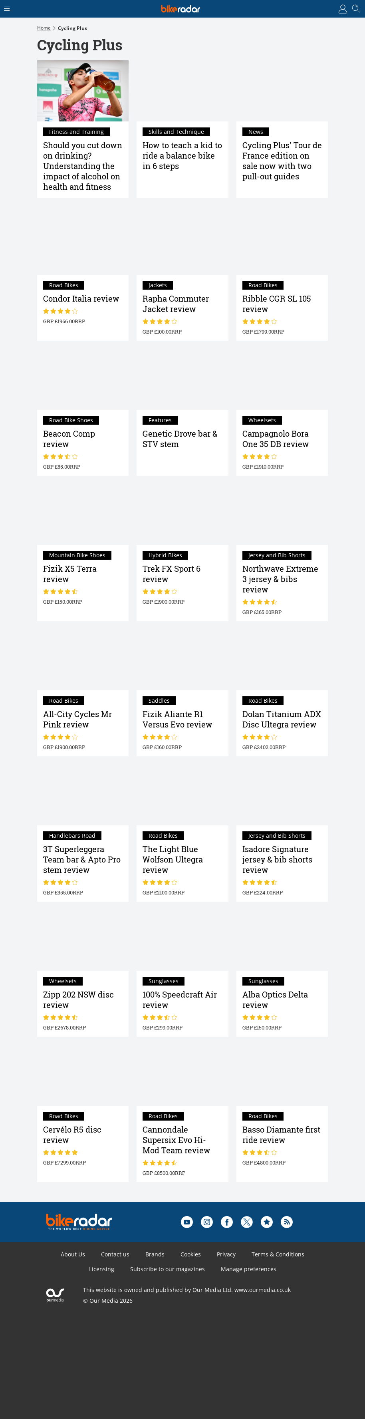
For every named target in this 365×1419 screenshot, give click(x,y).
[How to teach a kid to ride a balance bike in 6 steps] (182, 90)
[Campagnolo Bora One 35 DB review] (282, 379)
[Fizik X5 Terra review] (83, 514)
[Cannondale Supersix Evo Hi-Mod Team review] (182, 1075)
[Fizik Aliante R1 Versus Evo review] (182, 659)
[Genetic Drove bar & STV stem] (182, 379)
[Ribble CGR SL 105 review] (282, 244)
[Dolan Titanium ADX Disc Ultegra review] (282, 659)
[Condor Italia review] (83, 244)
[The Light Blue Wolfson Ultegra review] (182, 794)
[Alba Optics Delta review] (282, 940)
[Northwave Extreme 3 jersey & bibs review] (282, 514)
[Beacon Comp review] (83, 379)
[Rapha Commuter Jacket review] (182, 244)
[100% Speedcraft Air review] (182, 940)
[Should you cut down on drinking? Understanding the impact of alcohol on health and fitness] (83, 90)
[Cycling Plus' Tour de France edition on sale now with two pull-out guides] (282, 90)
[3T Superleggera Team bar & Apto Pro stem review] (83, 794)
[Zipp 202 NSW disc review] (83, 940)
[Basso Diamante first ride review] (282, 1075)
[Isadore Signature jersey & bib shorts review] (282, 794)
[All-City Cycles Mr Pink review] (83, 659)
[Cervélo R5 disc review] (83, 1075)
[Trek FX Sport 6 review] (182, 514)
